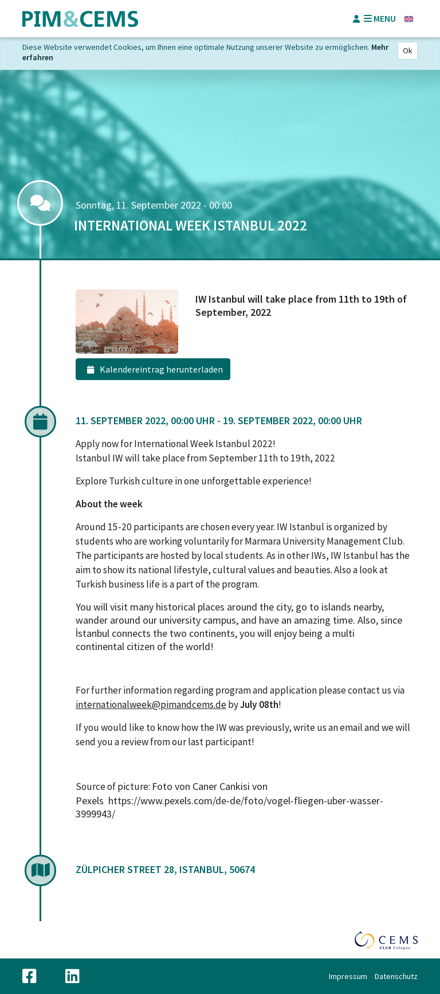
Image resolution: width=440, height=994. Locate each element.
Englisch (409, 18)
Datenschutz (396, 976)
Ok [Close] (407, 50)
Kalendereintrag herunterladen (153, 369)
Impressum (348, 976)
